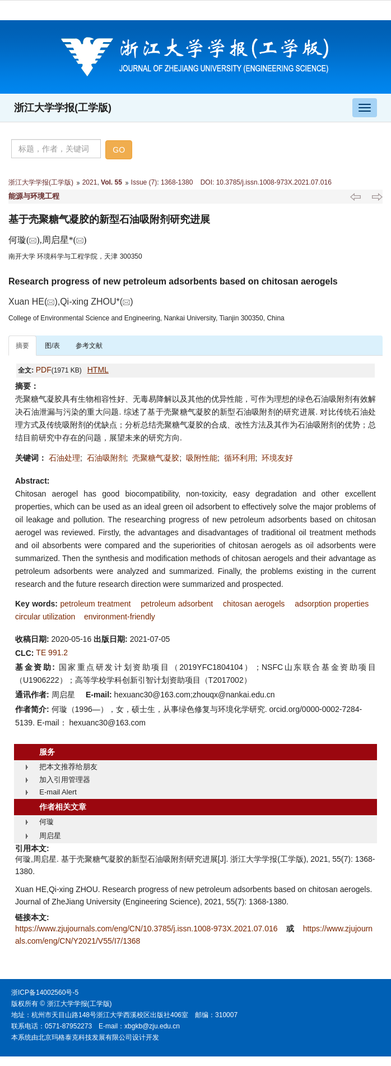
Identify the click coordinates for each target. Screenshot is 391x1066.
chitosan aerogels (254, 603)
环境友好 (277, 457)
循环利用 (239, 457)
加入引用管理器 (64, 779)
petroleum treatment (95, 603)
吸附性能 (201, 457)
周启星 (50, 835)
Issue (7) (144, 182)
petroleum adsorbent (177, 603)
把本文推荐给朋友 (68, 766)
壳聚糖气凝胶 (155, 457)
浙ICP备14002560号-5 (44, 992)
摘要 (22, 346)
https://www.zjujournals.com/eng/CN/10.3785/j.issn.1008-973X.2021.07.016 (147, 928)
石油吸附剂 (106, 457)
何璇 (46, 821)
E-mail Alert (57, 792)
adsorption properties (332, 603)
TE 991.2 (52, 652)
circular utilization (45, 616)
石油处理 (64, 457)
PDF (44, 369)
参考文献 (89, 346)
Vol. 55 (111, 182)
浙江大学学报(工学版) (62, 107)
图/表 (52, 346)
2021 (89, 182)
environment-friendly (119, 616)
